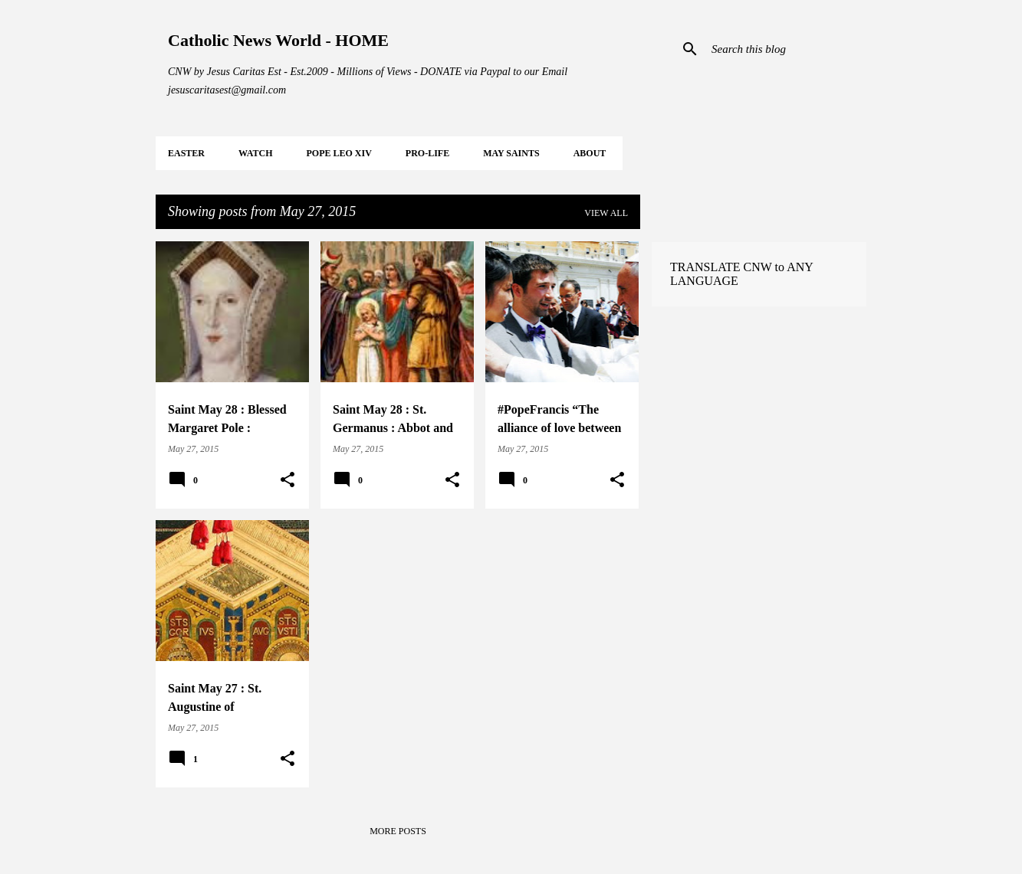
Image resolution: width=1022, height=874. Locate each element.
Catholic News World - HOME (278, 40)
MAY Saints (511, 153)
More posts (398, 831)
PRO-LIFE (427, 153)
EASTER (186, 153)
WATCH (255, 153)
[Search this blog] (785, 49)
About (589, 153)
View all (606, 213)
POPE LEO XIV (338, 153)
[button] (287, 480)
